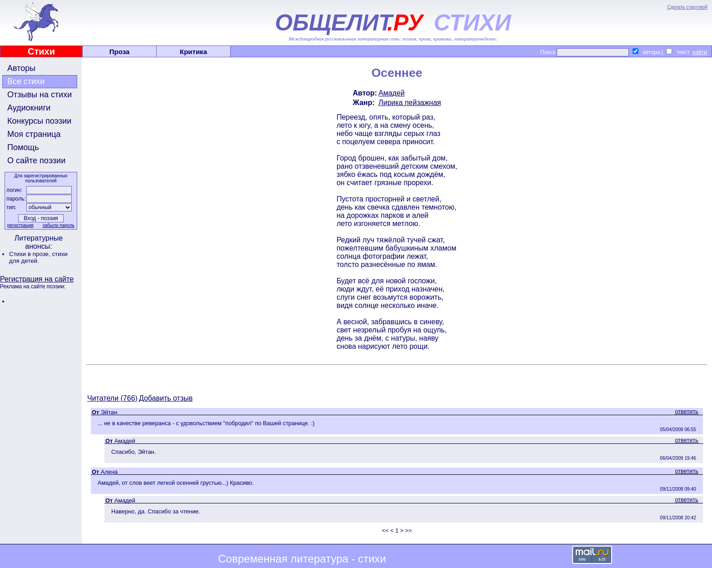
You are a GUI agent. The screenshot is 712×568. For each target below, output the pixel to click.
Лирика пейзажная (409, 102)
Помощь (23, 147)
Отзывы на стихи (39, 94)
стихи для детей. (38, 257)
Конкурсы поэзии (39, 121)
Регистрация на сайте (37, 279)
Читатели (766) (112, 398)
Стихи (41, 51)
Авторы (21, 68)
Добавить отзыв (166, 398)
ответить (686, 411)
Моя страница (34, 134)
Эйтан (109, 412)
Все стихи (25, 81)
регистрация (20, 225)
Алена (109, 471)
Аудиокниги (28, 107)
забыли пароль (58, 225)
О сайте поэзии (36, 160)
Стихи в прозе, (30, 254)
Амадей (391, 93)
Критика (193, 51)
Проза (119, 51)
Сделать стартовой (687, 7)
